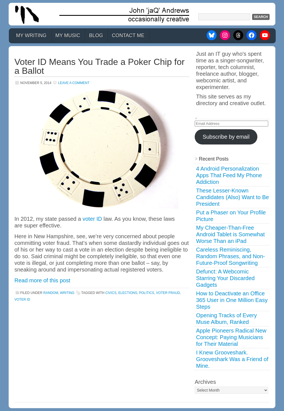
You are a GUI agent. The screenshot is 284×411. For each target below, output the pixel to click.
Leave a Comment (73, 83)
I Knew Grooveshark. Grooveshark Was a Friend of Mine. (232, 359)
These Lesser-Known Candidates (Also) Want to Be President (232, 197)
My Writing (31, 35)
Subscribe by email (226, 137)
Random (50, 293)
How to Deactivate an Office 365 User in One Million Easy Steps (232, 300)
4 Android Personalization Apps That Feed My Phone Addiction (229, 175)
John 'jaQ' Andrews (142, 14)
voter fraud (168, 293)
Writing (67, 293)
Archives (205, 382)
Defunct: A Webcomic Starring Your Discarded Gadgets (225, 278)
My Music (67, 35)
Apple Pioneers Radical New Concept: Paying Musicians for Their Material (231, 337)
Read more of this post (42, 280)
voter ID (92, 219)
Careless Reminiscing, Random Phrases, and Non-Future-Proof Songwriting (230, 256)
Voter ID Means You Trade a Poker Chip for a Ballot (99, 66)
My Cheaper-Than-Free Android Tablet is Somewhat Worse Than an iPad (230, 234)
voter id (22, 299)
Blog (96, 35)
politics (146, 293)
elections (127, 293)
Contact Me (128, 35)
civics (110, 293)
